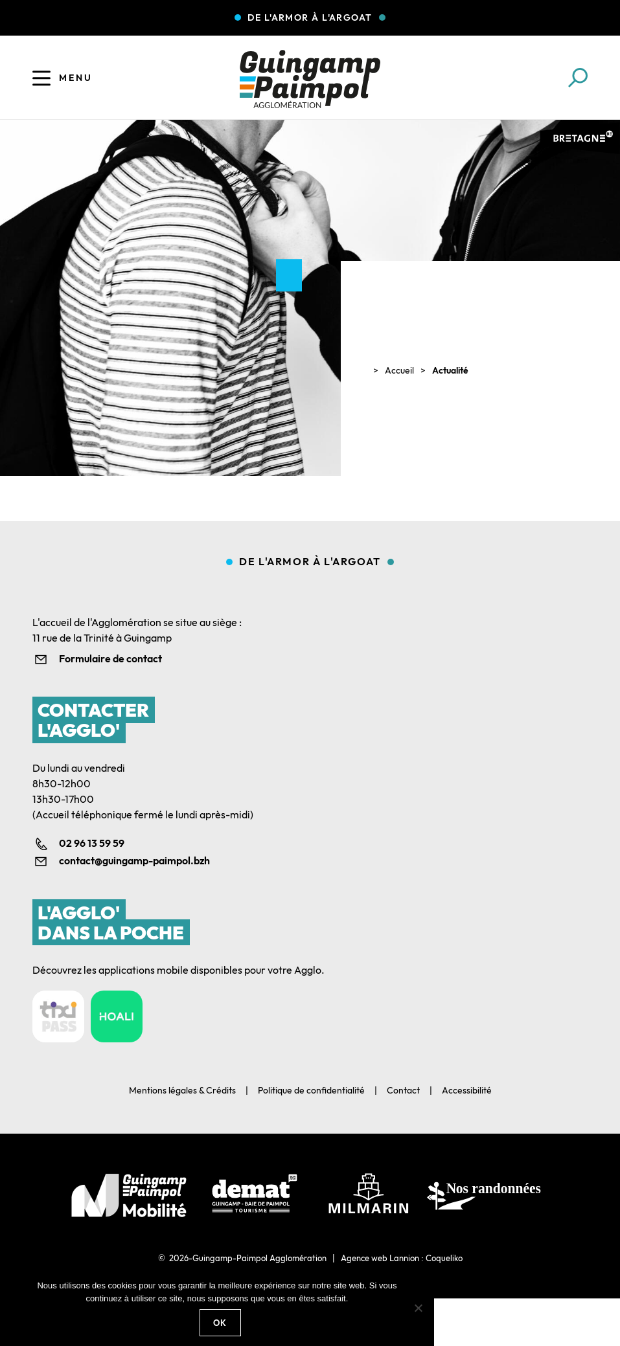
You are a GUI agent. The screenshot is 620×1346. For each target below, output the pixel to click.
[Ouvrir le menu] (41, 78)
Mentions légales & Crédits (182, 1090)
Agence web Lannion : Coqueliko (402, 1258)
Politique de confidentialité (311, 1090)
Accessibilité (467, 1090)
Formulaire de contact (110, 658)
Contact (403, 1090)
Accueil (399, 370)
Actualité (450, 370)
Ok (220, 1323)
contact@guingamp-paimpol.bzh (134, 860)
